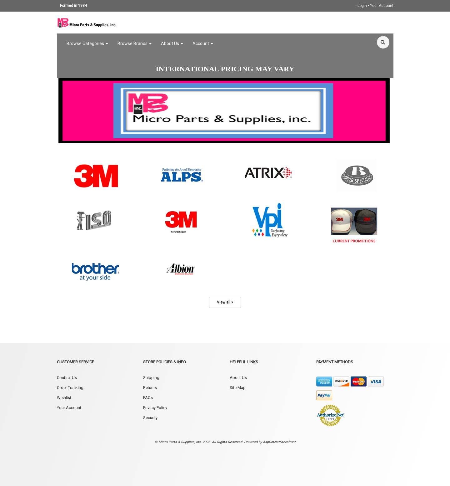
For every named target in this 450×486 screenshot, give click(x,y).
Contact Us (67, 377)
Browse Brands (135, 43)
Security (150, 417)
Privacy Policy (155, 407)
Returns (150, 387)
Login (362, 5)
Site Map (238, 387)
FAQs (148, 397)
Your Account (381, 5)
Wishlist (64, 397)
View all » (225, 302)
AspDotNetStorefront (279, 442)
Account (202, 43)
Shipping (151, 377)
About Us (172, 43)
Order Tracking (70, 387)
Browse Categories (87, 43)
